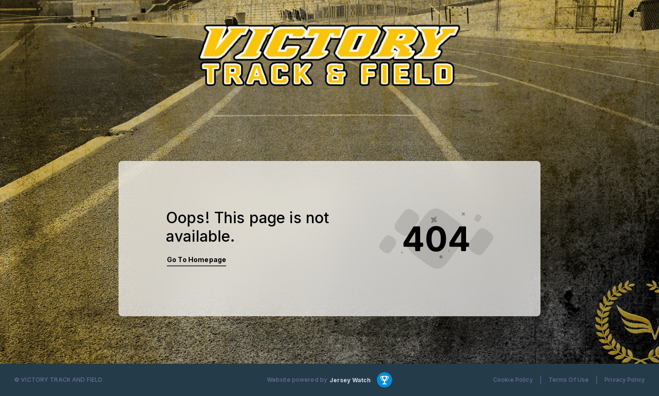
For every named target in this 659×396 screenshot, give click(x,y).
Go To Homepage (196, 259)
